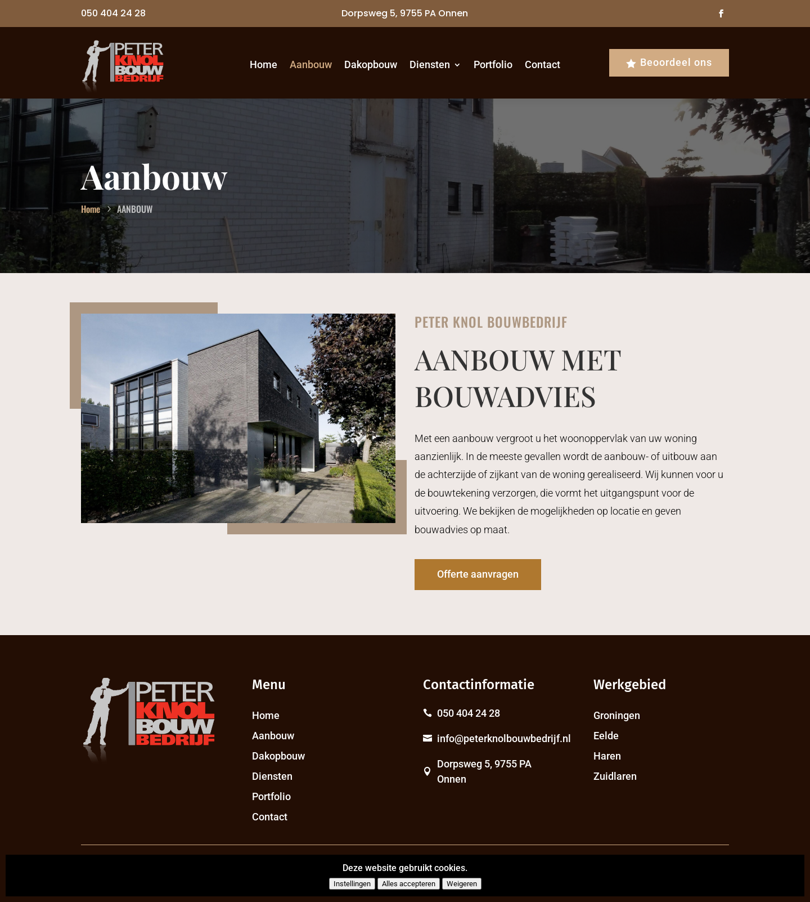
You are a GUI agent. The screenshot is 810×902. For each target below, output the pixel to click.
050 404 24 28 (113, 13)
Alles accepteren (408, 883)
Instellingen (352, 883)
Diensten (430, 64)
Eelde (606, 736)
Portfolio (493, 64)
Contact (542, 64)
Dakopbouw (370, 64)
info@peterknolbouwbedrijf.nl (504, 738)
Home (263, 64)
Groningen (616, 715)
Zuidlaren (615, 776)
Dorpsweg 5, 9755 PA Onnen (404, 13)
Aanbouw (311, 64)
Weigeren (462, 883)
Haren (607, 756)
